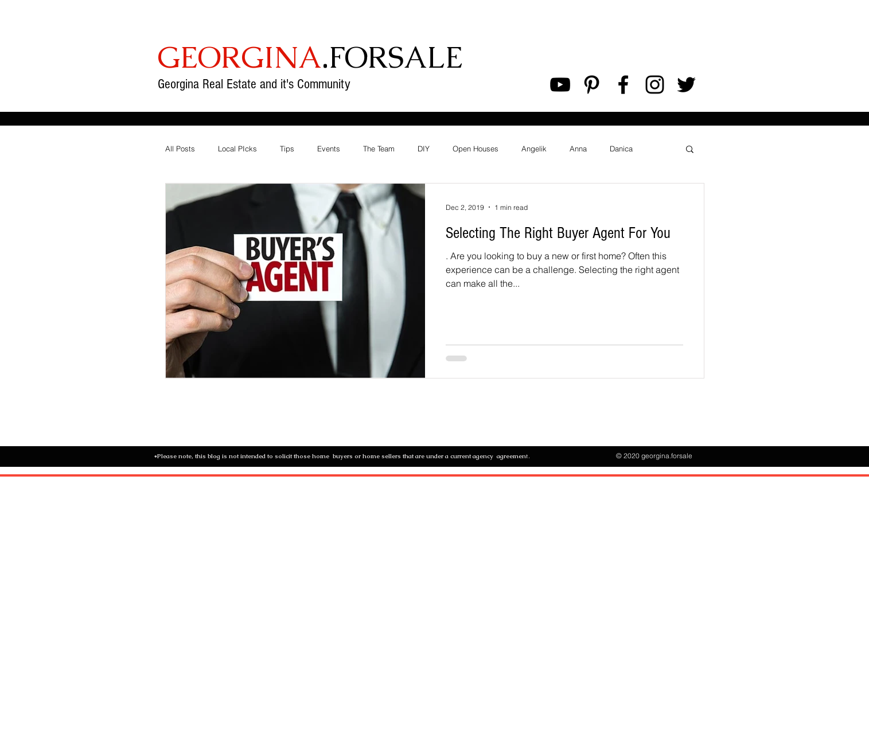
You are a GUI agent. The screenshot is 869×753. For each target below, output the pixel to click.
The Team (379, 148)
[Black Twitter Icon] (686, 84)
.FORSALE (310, 57)
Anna (578, 148)
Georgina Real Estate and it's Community (256, 84)
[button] (689, 150)
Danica (621, 148)
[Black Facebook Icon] (623, 84)
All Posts (180, 148)
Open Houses (475, 148)
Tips (287, 148)
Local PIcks (237, 148)
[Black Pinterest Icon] (591, 84)
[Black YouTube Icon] (560, 84)
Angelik (534, 148)
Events (328, 148)
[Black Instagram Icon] (654, 84)
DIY (424, 148)
